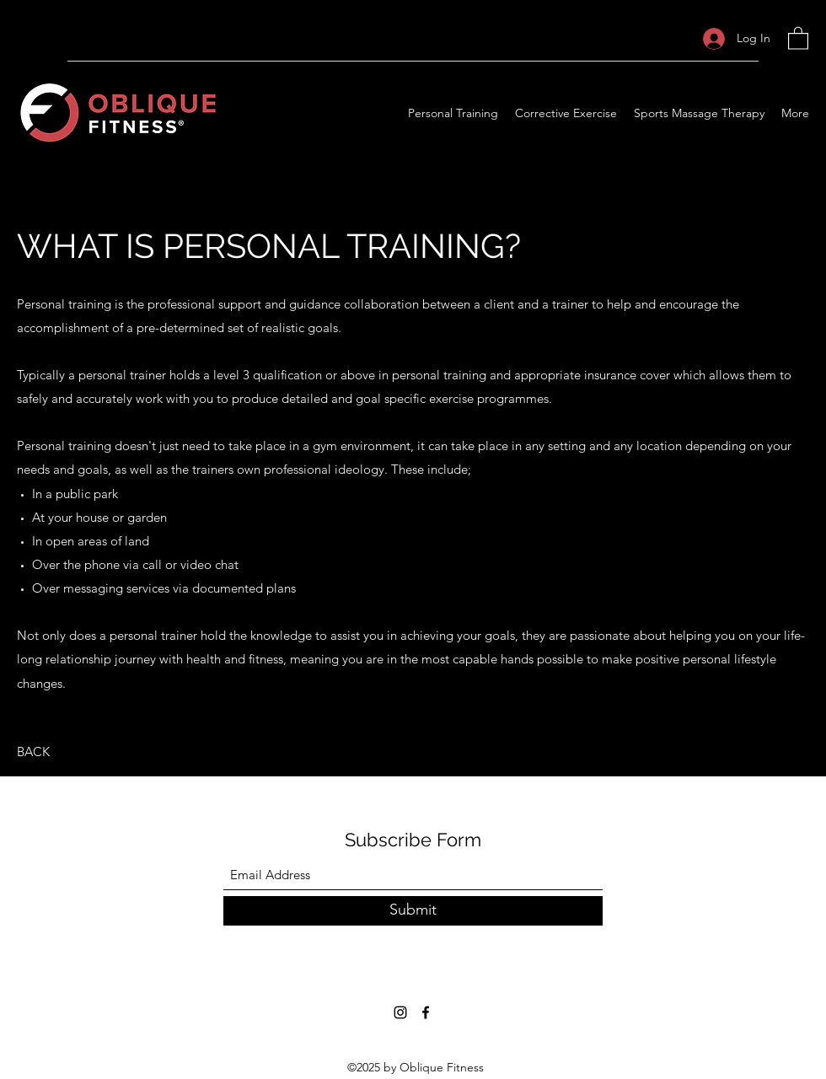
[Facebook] (425, 1012)
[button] (798, 37)
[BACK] (33, 752)
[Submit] (413, 911)
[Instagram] (400, 1012)
